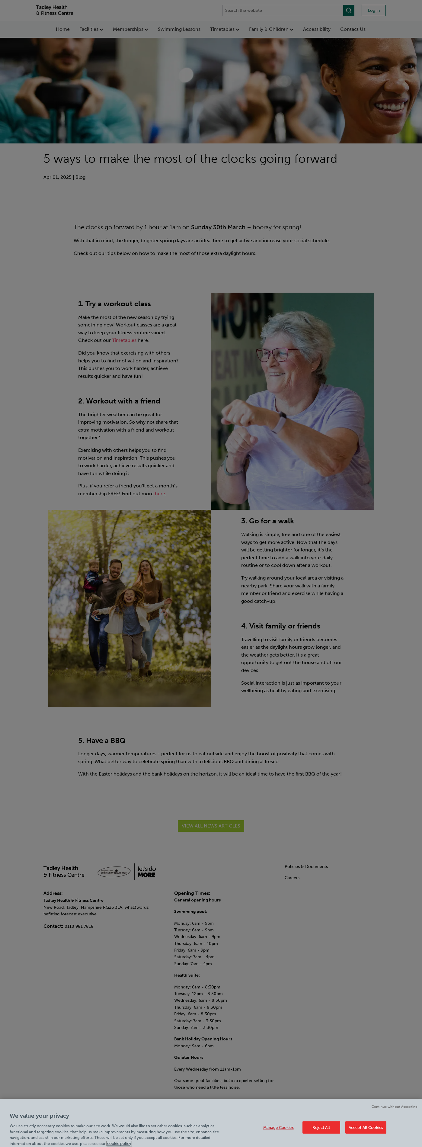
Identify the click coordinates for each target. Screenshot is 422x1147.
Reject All (321, 1130)
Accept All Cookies (366, 1130)
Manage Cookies (278, 1130)
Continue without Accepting (394, 1110)
